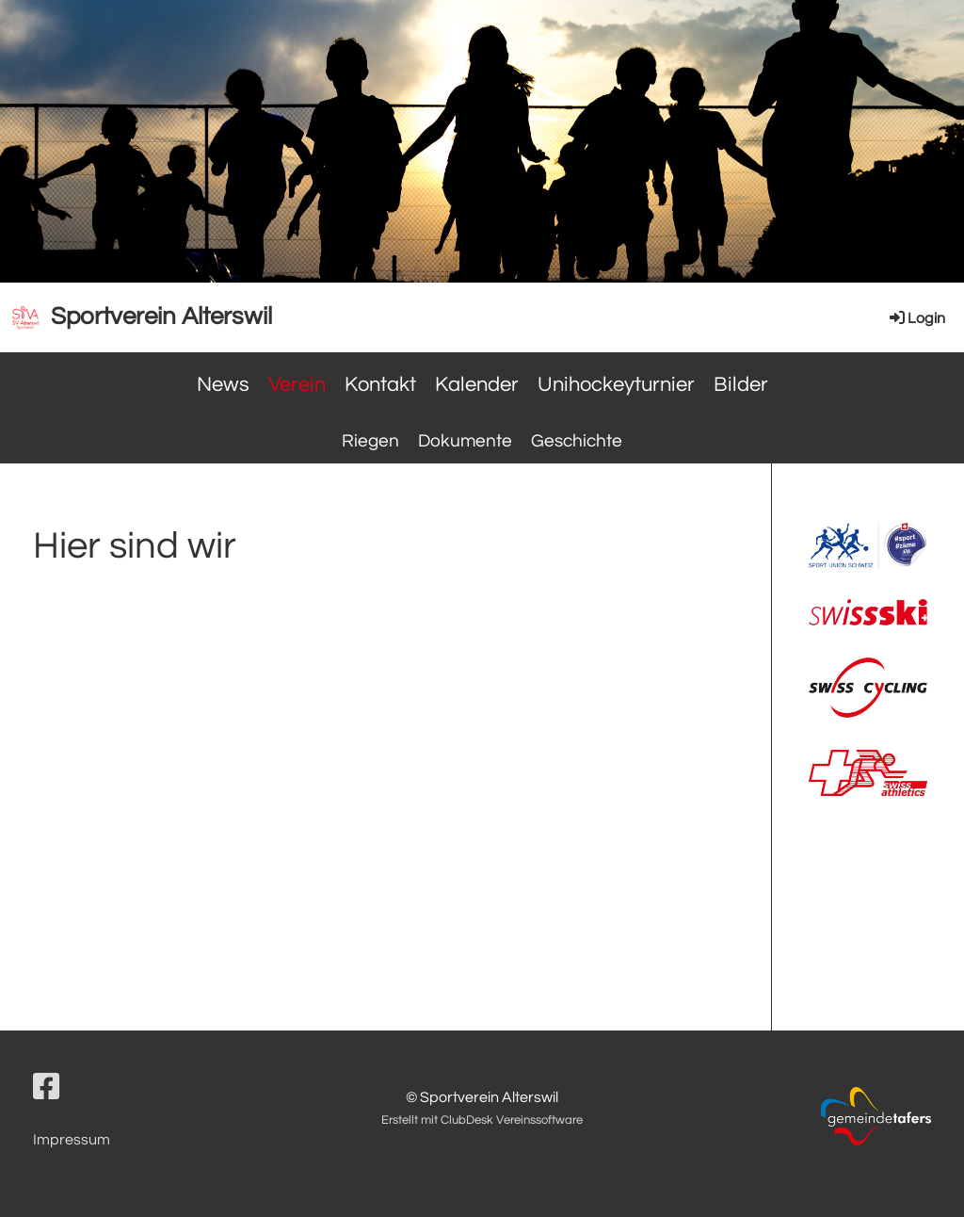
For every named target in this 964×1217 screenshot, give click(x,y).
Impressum (71, 1139)
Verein (297, 385)
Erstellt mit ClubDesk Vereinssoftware (482, 1120)
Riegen (370, 440)
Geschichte (576, 440)
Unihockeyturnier (616, 385)
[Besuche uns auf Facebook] (46, 1088)
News (223, 385)
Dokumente (465, 440)
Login (916, 318)
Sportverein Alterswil (161, 316)
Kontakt (380, 385)
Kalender (477, 385)
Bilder (741, 385)
